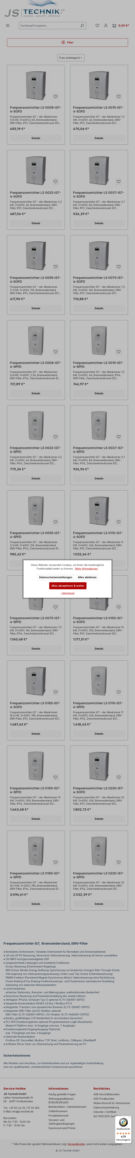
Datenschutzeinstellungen (55, 577)
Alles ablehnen (87, 577)
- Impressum (67, 593)
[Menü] (129, 1118)
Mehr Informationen (86, 568)
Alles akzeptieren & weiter (68, 585)
